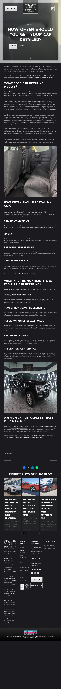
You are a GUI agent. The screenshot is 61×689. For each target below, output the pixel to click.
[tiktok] (38, 573)
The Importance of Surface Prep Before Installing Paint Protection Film (48, 508)
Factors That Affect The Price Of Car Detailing (23, 273)
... (33, 533)
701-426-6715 (38, 561)
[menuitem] (24, 547)
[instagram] (35, 573)
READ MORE (8, 529)
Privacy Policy (26, 637)
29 (36, 533)
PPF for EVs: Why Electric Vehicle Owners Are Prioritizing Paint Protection (11, 508)
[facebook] (32, 573)
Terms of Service (33, 637)
